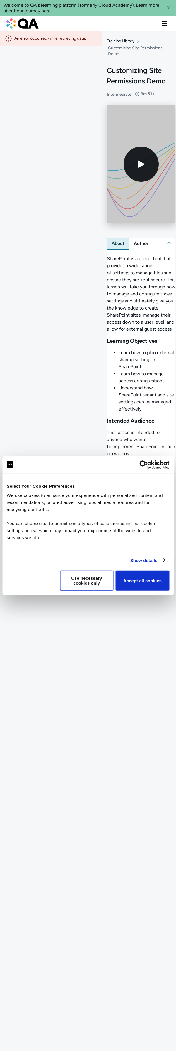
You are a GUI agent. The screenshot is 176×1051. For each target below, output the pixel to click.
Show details (144, 560)
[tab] (118, 246)
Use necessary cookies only (86, 581)
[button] (168, 8)
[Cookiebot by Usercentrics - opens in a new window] (143, 464)
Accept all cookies (142, 580)
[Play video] (141, 166)
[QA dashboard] (22, 23)
